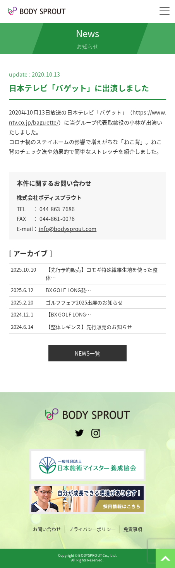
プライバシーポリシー (92, 529)
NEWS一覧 (88, 353)
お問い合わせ (47, 529)
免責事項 (133, 529)
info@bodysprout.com (68, 229)
